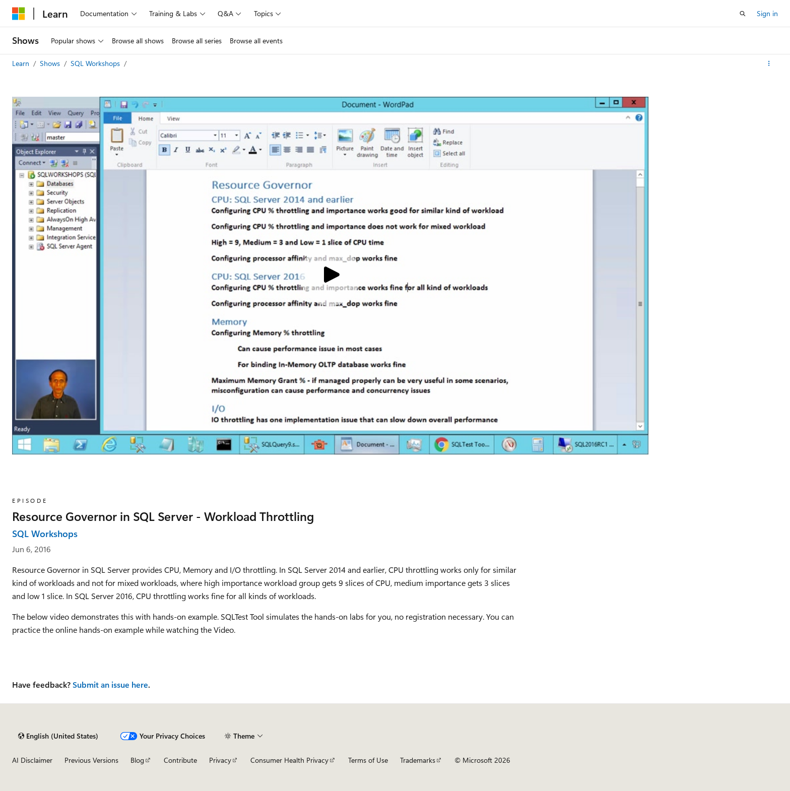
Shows (51, 63)
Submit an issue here (110, 684)
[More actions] (769, 63)
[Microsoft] (18, 13)
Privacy (220, 760)
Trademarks (417, 760)
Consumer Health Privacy (289, 760)
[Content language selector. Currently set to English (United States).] (58, 736)
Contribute (180, 760)
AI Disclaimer (32, 760)
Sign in (767, 13)
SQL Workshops (96, 63)
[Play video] (330, 275)
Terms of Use (368, 760)
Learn (21, 63)
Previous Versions (91, 760)
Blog (137, 760)
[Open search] (743, 14)
